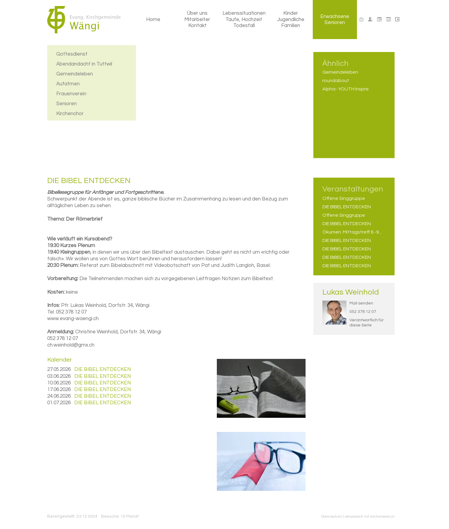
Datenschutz (331, 516)
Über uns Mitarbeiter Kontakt (197, 19)
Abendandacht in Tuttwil (84, 63)
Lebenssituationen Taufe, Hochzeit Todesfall (244, 19)
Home (153, 19)
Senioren (66, 103)
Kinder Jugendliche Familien (290, 19)
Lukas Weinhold (350, 292)
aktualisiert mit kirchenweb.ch (370, 516)
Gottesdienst (72, 53)
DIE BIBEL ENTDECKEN (346, 206)
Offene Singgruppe (343, 198)
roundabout (335, 80)
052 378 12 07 (362, 312)
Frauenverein (71, 93)
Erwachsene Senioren (334, 19)
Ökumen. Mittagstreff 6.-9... (352, 232)
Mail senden (361, 303)
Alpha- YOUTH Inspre (345, 89)
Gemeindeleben (74, 73)
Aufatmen (68, 83)
